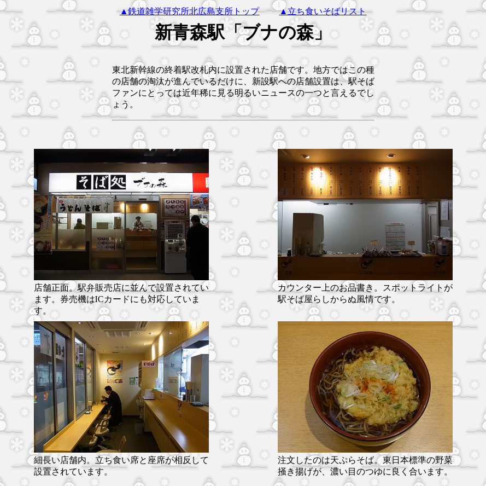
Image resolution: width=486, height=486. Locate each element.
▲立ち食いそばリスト (323, 11)
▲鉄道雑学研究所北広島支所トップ (190, 11)
